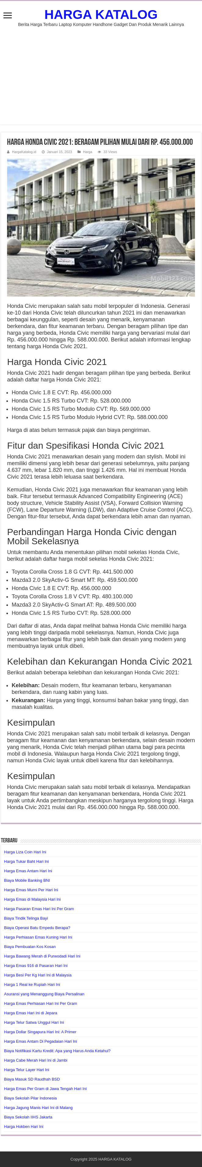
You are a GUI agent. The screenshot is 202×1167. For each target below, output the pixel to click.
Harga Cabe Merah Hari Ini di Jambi (35, 1060)
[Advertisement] (101, 72)
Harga (87, 152)
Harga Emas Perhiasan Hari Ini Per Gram (40, 1003)
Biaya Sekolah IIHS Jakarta (28, 1117)
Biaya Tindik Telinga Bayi (26, 918)
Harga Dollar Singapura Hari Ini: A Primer (40, 1032)
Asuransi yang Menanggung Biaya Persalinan (44, 994)
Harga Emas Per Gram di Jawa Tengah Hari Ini (45, 1088)
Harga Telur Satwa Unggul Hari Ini (34, 1022)
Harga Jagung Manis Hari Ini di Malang (38, 1107)
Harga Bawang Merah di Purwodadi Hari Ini (42, 956)
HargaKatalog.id (24, 152)
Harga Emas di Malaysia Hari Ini (32, 899)
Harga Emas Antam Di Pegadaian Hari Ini (40, 1041)
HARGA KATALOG (100, 14)
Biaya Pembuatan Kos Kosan (30, 946)
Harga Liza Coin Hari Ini (25, 852)
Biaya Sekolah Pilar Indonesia (30, 1098)
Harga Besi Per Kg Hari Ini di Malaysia (37, 975)
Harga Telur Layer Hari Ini (26, 1069)
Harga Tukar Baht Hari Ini (26, 861)
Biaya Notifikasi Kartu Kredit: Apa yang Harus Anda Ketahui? (57, 1050)
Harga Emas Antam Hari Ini (28, 871)
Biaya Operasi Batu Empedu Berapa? (37, 927)
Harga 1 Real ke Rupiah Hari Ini (32, 984)
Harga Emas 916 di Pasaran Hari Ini (35, 965)
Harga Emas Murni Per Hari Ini (31, 890)
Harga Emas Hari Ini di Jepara (30, 1013)
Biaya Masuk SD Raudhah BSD (32, 1079)
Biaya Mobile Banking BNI (27, 880)
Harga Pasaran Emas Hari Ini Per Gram (39, 908)
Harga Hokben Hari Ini (23, 1126)
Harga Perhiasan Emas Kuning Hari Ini (38, 937)
